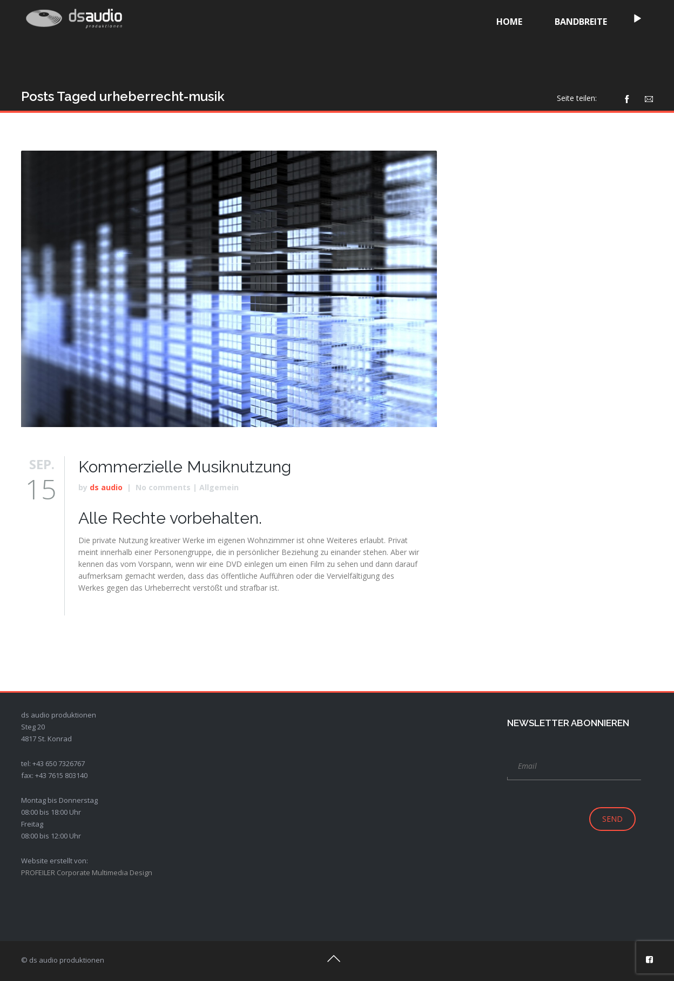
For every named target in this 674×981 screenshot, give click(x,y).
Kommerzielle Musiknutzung (184, 466)
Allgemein (219, 487)
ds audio (106, 487)
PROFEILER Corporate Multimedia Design (86, 872)
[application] (495, 20)
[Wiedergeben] (494, 18)
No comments (163, 487)
